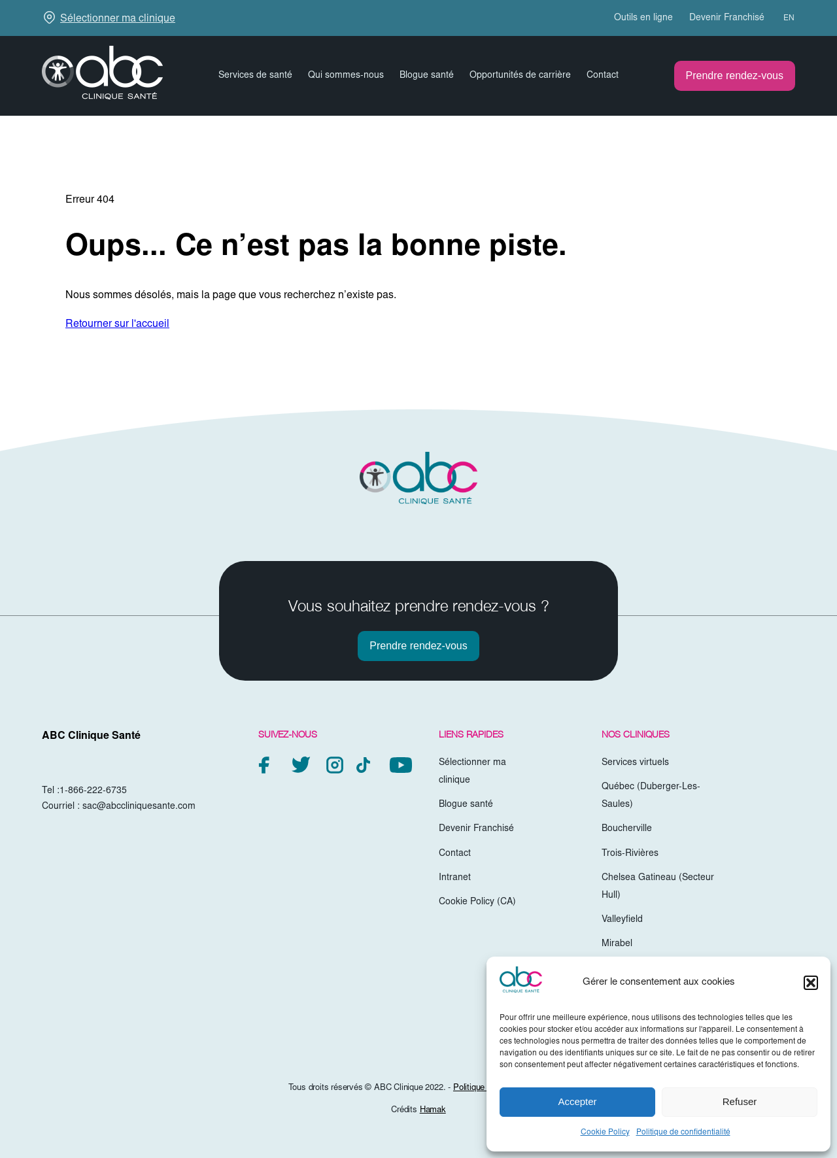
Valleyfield (622, 920)
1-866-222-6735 (93, 791)
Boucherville (627, 829)
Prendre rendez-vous (734, 75)
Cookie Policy (605, 1132)
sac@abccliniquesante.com (139, 806)
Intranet (455, 878)
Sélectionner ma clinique (117, 19)
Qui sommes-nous (346, 75)
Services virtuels (635, 763)
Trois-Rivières (630, 854)
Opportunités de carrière (520, 75)
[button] (810, 982)
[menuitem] (783, 18)
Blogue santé (427, 75)
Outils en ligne (643, 18)
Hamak (433, 1110)
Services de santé (255, 75)
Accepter (577, 1101)
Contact (603, 75)
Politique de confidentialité (683, 1132)
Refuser (740, 1101)
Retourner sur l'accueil (117, 324)
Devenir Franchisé (726, 18)
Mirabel (617, 944)
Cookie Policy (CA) (477, 902)
